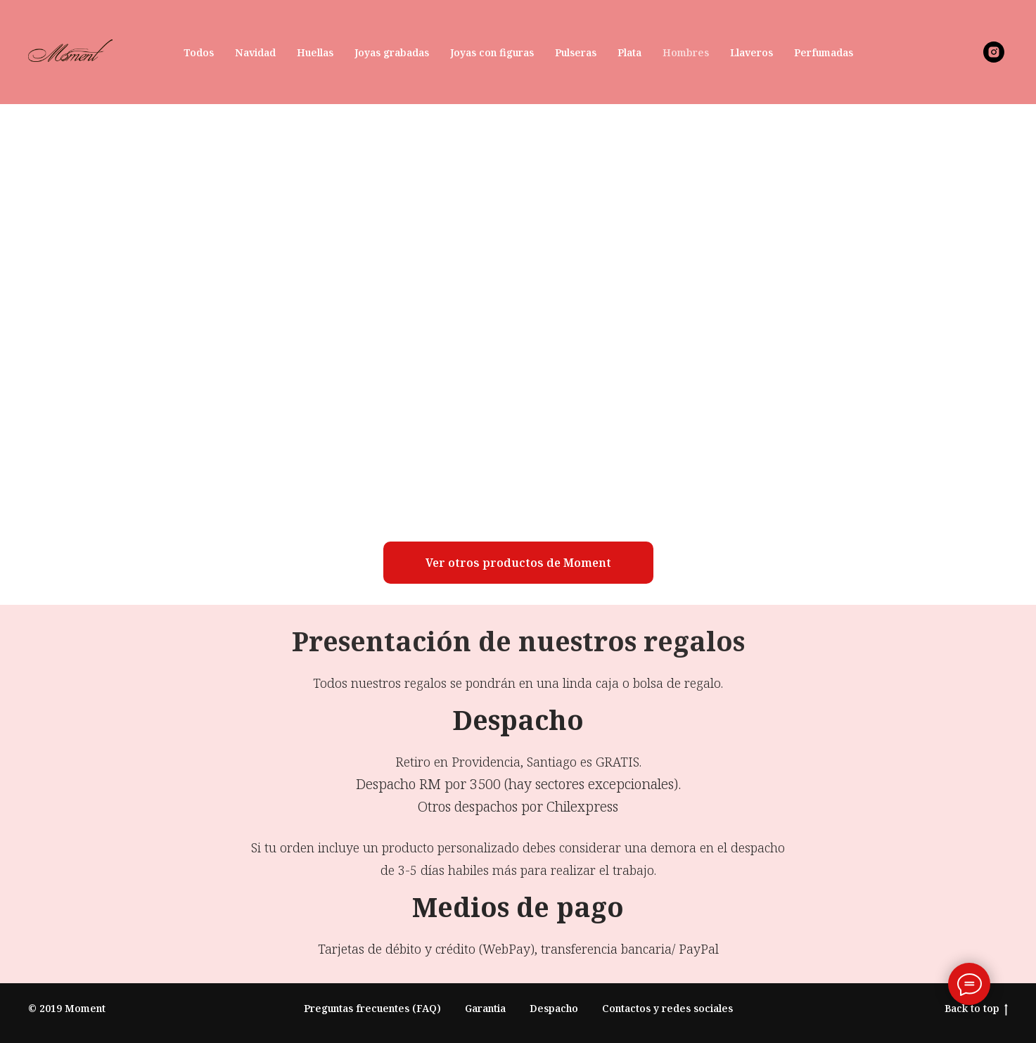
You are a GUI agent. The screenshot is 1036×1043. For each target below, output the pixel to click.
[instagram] (993, 52)
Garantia (485, 1008)
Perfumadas (823, 52)
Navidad (255, 52)
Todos (199, 52)
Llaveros (751, 52)
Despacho (554, 1008)
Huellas (315, 52)
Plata (629, 52)
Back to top (976, 1009)
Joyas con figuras (492, 52)
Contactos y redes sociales (667, 1008)
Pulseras (575, 52)
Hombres (686, 52)
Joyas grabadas (391, 52)
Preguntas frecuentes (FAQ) (372, 1008)
